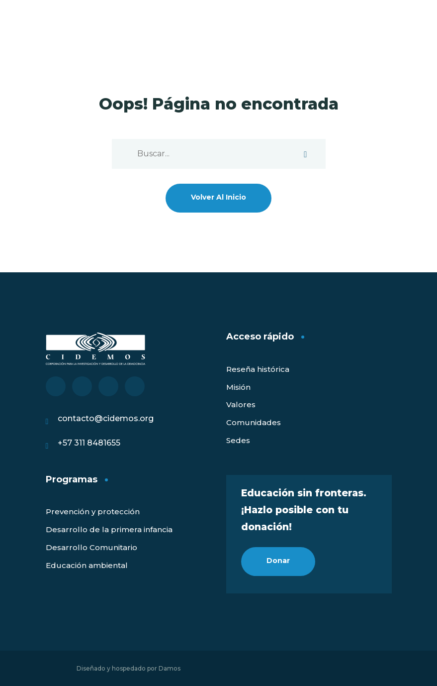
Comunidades (253, 422)
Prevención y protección (93, 511)
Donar (278, 560)
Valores (241, 404)
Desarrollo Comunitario (91, 547)
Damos (169, 668)
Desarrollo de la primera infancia (109, 529)
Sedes (238, 440)
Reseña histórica (257, 369)
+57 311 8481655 (89, 443)
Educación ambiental (87, 565)
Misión (238, 387)
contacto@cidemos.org (106, 418)
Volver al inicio (218, 197)
